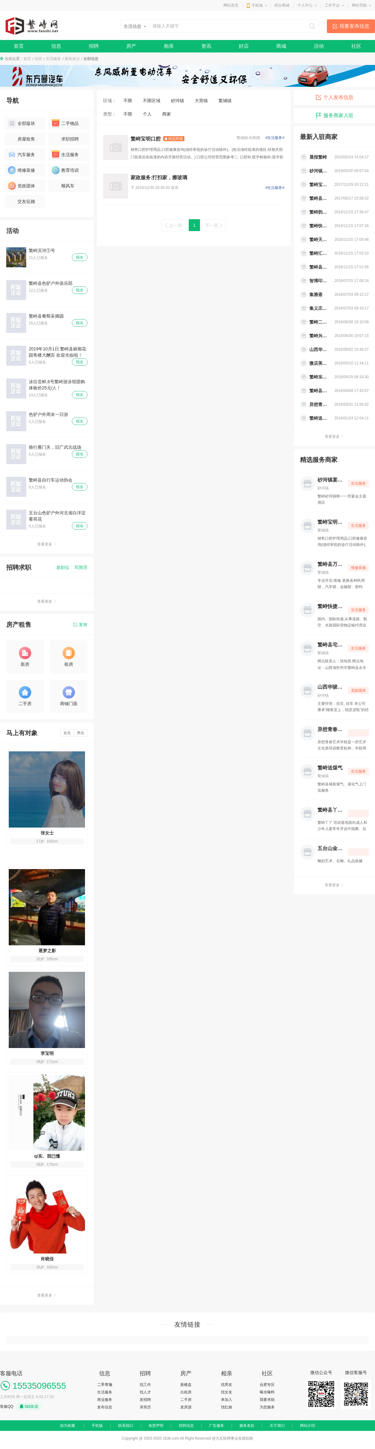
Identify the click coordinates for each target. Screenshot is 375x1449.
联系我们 (125, 1425)
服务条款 (246, 1425)
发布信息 (104, 1407)
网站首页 (230, 5)
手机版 (97, 1425)
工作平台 (332, 5)
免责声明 (155, 1425)
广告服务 (216, 1425)
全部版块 (21, 123)
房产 (131, 46)
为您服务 (267, 1407)
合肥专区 (267, 1384)
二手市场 (104, 1384)
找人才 (145, 1392)
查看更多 (47, 544)
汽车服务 (21, 155)
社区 (356, 46)
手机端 (257, 5)
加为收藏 (67, 1425)
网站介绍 (307, 1425)
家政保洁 (72, 59)
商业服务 (104, 1399)
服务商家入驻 (334, 115)
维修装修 (21, 170)
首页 (19, 46)
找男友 (226, 1384)
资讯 (206, 46)
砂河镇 (177, 100)
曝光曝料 (267, 1392)
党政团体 (21, 186)
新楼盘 (186, 1384)
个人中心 (305, 5)
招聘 (94, 46)
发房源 (186, 1407)
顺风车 (63, 186)
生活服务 (53, 59)
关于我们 (277, 1425)
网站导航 (359, 5)
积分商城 (281, 5)
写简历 (81, 567)
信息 (56, 46)
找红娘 (226, 1407)
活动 (319, 46)
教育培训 (65, 170)
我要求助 (267, 1399)
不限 (127, 100)
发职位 (62, 567)
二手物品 (65, 123)
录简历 (145, 1407)
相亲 (169, 46)
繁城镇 (225, 100)
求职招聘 (65, 139)
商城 (281, 46)
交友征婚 (21, 201)
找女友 (226, 1392)
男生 (80, 733)
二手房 (186, 1399)
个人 (147, 113)
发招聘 (145, 1399)
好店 (244, 46)
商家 (166, 113)
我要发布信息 (354, 26)
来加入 (226, 1399)
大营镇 (201, 100)
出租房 (186, 1392)
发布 (80, 624)
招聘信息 (186, 1425)
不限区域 (151, 100)
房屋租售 (21, 139)
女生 (67, 733)
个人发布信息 (334, 97)
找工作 (145, 1384)
